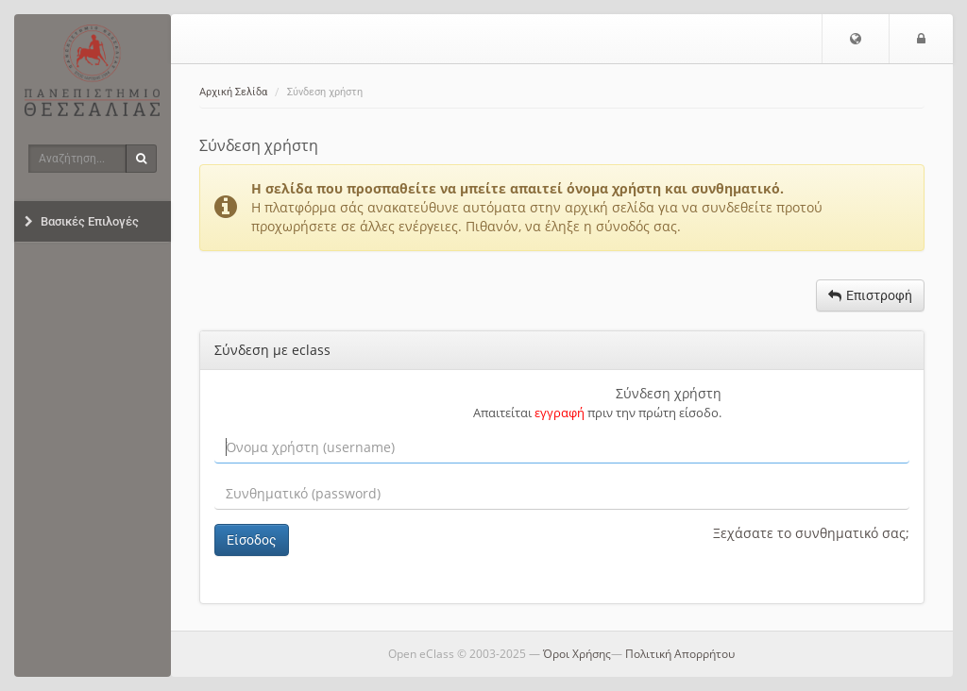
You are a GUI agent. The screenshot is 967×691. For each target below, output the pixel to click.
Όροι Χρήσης (577, 654)
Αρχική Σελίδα (233, 92)
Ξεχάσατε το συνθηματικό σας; (811, 533)
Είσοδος (252, 540)
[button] (856, 38)
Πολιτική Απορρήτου (680, 654)
